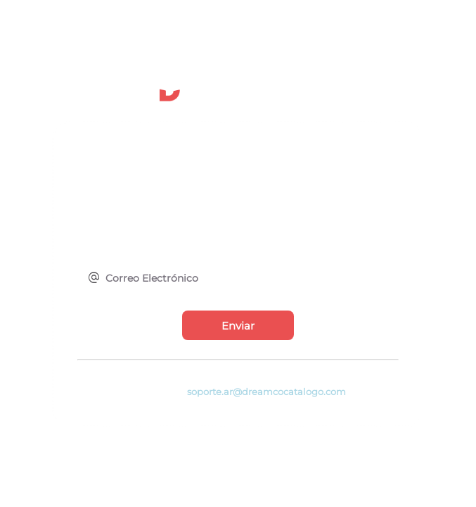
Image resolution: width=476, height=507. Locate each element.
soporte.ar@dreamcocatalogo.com (266, 392)
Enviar (238, 325)
